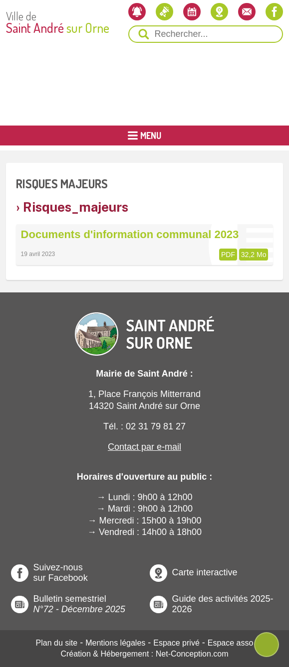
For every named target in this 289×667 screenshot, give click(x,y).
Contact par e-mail (144, 447)
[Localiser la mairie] (219, 11)
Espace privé (176, 643)
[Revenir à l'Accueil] (145, 325)
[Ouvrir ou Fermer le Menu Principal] (144, 136)
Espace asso (231, 643)
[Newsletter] (137, 11)
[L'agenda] (192, 11)
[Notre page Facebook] (274, 11)
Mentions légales (115, 643)
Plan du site (57, 643)
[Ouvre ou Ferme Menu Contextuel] (266, 644)
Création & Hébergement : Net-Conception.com (144, 654)
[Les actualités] (164, 11)
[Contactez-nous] (247, 11)
